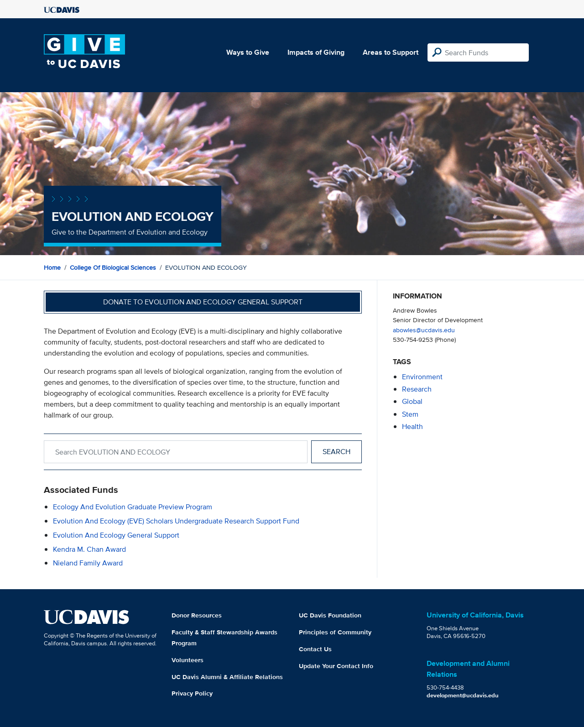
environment (422, 376)
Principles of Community (335, 632)
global (412, 401)
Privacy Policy (192, 693)
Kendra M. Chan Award (89, 549)
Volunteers (187, 659)
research (417, 389)
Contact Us (315, 649)
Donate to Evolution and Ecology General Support (202, 302)
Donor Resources (197, 615)
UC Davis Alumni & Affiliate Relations (227, 676)
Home (52, 267)
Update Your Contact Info (336, 665)
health (412, 426)
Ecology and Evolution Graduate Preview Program (132, 507)
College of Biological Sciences (113, 267)
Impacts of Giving (315, 52)
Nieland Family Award (88, 563)
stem (410, 414)
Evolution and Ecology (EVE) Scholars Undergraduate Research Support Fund (176, 521)
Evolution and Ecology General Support (116, 535)
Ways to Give (247, 52)
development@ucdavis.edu (463, 695)
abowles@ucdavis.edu (424, 330)
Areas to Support (390, 52)
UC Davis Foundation (330, 615)
